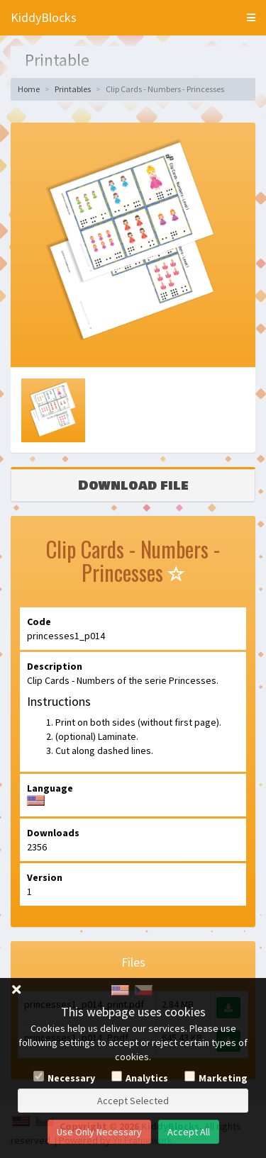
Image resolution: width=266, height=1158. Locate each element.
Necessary (71, 1078)
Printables (73, 89)
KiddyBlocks (44, 17)
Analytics (147, 1078)
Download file (133, 485)
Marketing (223, 1078)
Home (29, 89)
